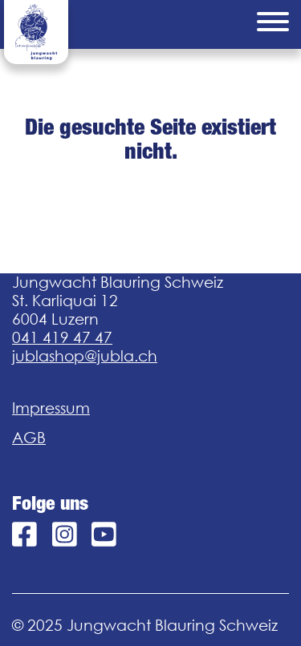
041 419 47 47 (62, 337)
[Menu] (273, 24)
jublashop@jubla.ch (84, 356)
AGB (29, 437)
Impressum (51, 408)
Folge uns (50, 503)
